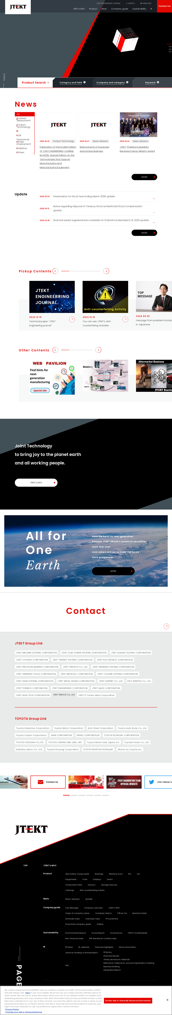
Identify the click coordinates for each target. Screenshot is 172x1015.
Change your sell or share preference (23, 1012)
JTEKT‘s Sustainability (137, 933)
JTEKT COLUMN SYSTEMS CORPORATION (119, 673)
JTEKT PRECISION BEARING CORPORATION (37, 666)
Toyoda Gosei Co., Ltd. (138, 742)
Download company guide (78, 924)
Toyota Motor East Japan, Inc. (104, 742)
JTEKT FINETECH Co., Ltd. (76, 666)
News (104, 8)
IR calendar (83, 947)
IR (151, 8)
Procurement (112, 918)
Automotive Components (77, 874)
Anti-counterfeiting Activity (92, 890)
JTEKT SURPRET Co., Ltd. (112, 681)
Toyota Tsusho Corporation (31, 735)
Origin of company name (77, 913)
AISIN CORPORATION (62, 735)
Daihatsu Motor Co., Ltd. (29, 749)
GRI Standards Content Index (102, 938)
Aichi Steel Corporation (101, 728)
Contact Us (164, 6)
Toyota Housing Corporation (63, 749)
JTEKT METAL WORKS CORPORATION (76, 681)
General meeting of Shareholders (81, 952)
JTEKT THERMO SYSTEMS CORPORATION (73, 659)
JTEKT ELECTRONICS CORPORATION (116, 659)
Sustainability (139, 8)
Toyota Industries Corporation (33, 728)
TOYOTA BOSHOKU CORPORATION (123, 735)
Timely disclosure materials (117, 959)
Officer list (122, 913)
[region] (86, 1000)
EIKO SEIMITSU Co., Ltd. (140, 681)
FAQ (67, 965)
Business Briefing (112, 966)
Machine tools (115, 874)
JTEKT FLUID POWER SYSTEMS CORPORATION (84, 652)
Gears (110, 879)
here (27, 992)
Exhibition (23, 159)
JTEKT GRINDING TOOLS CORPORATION (36, 673)
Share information (127, 947)
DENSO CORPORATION (89, 735)
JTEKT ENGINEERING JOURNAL (108, 3)
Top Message (71, 907)
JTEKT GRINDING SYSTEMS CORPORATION (114, 666)
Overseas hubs (92, 918)
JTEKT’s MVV (79, 8)
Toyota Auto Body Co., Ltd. (133, 728)
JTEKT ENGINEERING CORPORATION (70, 688)
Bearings (99, 874)
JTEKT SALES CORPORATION (107, 688)
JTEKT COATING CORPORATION (32, 659)
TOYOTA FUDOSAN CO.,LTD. (30, 742)
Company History (103, 913)
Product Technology (25, 130)
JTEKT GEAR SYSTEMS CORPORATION (34, 681)
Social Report (98, 933)
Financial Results (111, 956)
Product (93, 8)
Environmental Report (75, 933)
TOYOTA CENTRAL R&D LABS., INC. (66, 742)
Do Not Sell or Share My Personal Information (128, 1000)
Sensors (91, 884)
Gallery (100, 924)
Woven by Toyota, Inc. (131, 749)
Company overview (93, 907)
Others (22, 165)
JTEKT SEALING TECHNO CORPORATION (132, 652)
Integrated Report (112, 970)
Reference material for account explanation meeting (129, 963)
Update (88, 899)
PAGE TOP (19, 985)
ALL (20, 115)
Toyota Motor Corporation (69, 728)
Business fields (140, 913)
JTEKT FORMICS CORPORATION (32, 688)
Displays (97, 879)
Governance (116, 933)
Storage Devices (109, 884)
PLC (129, 874)
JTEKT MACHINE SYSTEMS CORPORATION (36, 652)
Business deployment (25, 122)
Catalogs (69, 890)
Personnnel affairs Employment (25, 151)
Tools (84, 879)
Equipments (71, 879)
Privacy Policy (12, 1009)
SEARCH (131, 3)
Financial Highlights (104, 947)
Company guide (119, 8)
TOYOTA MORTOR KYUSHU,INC (99, 749)
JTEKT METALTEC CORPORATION (77, 673)
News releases (72, 899)
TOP (25, 865)
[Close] (167, 1000)
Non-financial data (74, 938)
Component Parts (73, 884)
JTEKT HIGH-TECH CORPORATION (33, 695)
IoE (138, 874)
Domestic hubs (72, 918)
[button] (56, 271)
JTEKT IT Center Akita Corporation (97, 695)
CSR (20, 143)
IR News (69, 947)
